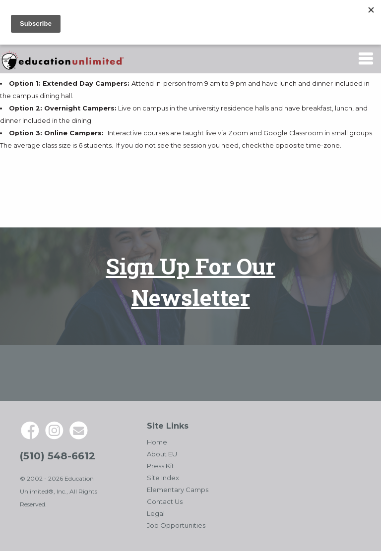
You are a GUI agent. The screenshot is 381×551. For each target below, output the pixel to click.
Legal (156, 513)
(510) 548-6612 (57, 456)
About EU (162, 454)
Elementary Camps (177, 490)
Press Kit (160, 466)
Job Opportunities (176, 525)
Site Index (163, 478)
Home (157, 442)
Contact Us (165, 501)
